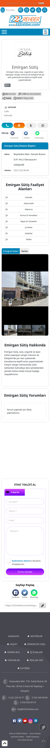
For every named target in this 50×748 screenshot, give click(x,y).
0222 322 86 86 (21, 170)
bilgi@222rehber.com (25, 709)
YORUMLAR (14, 660)
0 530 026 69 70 (25, 702)
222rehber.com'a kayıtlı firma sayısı (25, 3)
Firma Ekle (10, 10)
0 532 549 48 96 (36, 697)
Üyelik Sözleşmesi (32, 737)
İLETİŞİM (25, 668)
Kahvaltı (8, 115)
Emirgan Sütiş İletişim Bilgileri (20, 145)
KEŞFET (13, 644)
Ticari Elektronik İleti (25, 740)
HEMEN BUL (13, 652)
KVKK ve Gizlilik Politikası (18, 733)
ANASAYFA (13, 636)
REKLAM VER (36, 660)
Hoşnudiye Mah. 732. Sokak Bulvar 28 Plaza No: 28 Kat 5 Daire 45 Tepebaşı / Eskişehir (25, 685)
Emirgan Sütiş (25, 67)
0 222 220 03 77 (13, 697)
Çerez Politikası (35, 733)
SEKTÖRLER (36, 636)
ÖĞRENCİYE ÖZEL (36, 644)
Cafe (6, 111)
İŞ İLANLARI (36, 652)
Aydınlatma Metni (17, 737)
